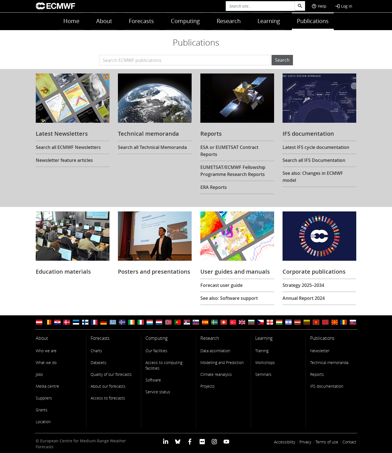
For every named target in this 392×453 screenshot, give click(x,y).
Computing (185, 21)
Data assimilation (215, 350)
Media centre (47, 386)
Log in (343, 6)
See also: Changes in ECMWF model (313, 176)
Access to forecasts (108, 398)
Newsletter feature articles (64, 160)
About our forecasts (108, 386)
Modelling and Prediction (222, 362)
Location (43, 421)
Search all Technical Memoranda (152, 147)
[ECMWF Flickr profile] (202, 441)
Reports (317, 374)
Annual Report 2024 (304, 298)
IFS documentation (326, 386)
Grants (42, 409)
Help (319, 6)
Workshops (265, 362)
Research (229, 21)
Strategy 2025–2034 (303, 285)
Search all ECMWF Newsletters (68, 147)
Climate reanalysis (216, 374)
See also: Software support (229, 298)
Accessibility (284, 442)
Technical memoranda (329, 362)
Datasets (98, 362)
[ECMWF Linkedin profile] (165, 441)
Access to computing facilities (163, 365)
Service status (157, 391)
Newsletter (320, 350)
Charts (96, 350)
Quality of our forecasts (111, 374)
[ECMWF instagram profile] (214, 441)
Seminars (263, 374)
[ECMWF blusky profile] (178, 441)
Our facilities (156, 350)
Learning (268, 21)
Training (261, 350)
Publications (313, 21)
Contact (349, 442)
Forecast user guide (221, 285)
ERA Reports (213, 187)
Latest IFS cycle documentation (316, 147)
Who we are (46, 350)
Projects (207, 386)
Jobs (39, 374)
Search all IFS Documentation (314, 160)
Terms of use (326, 442)
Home (71, 21)
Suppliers (44, 398)
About (104, 21)
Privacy (305, 442)
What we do (46, 362)
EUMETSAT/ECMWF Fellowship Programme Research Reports (232, 170)
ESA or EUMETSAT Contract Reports (229, 150)
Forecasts (141, 21)
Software (153, 380)
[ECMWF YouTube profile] (226, 441)
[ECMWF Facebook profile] (190, 441)
